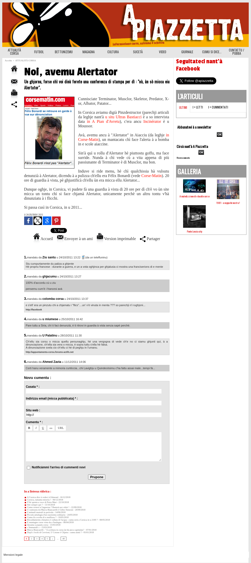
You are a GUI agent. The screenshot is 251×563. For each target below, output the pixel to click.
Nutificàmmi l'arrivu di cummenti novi (59, 467)
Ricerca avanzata (183, 157)
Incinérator (153, 121)
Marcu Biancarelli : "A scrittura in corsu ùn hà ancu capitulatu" (54, 530)
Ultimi (183, 107)
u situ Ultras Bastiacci (123, 117)
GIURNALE (187, 51)
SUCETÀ (138, 51)
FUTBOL (39, 51)
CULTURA (113, 51)
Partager (150, 239)
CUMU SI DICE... (212, 51)
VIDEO (162, 51)
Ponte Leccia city (194, 231)
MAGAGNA (88, 51)
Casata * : (33, 386)
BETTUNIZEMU (64, 51)
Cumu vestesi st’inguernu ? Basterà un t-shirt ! (46, 507)
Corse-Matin (151, 176)
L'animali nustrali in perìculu (39, 512)
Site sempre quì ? (33, 504)
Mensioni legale (13, 554)
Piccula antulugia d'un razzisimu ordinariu (44, 515)
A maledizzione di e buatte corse (195, 196)
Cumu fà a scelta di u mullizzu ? (40, 517)
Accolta (8, 60)
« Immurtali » (32, 527)
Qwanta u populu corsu (36, 525)
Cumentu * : (34, 422)
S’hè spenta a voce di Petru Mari (40, 502)
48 (63, 538)
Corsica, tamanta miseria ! (37, 499)
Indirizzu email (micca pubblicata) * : (52, 398)
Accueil (43, 239)
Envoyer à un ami (75, 239)
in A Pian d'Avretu (103, 121)
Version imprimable (116, 239)
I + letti (198, 107)
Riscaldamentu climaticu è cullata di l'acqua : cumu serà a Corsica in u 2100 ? (61, 520)
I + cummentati (218, 107)
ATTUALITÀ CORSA (14, 51)
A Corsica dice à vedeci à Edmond (41, 497)
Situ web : (33, 410)
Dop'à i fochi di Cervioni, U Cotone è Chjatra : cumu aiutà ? (53, 532)
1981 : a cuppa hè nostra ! (228, 203)
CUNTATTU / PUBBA (236, 51)
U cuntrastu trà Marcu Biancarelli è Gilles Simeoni (48, 510)
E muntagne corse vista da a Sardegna (43, 522)
